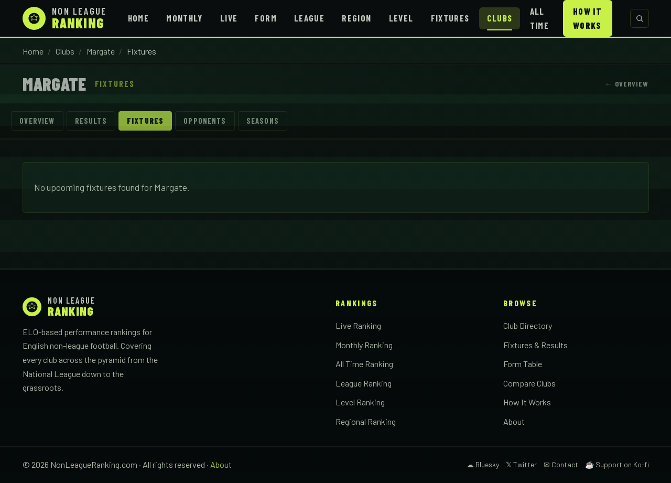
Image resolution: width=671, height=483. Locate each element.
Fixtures (450, 18)
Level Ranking (360, 402)
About (514, 421)
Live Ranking (358, 326)
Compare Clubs (529, 383)
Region (356, 18)
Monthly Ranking (364, 345)
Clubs (500, 18)
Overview (37, 120)
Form (265, 18)
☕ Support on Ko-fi (617, 464)
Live (228, 18)
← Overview (626, 83)
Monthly (184, 18)
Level (401, 18)
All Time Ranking (364, 364)
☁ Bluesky (483, 464)
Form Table (522, 364)
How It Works (587, 18)
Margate (100, 51)
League (309, 18)
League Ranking (364, 383)
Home (138, 18)
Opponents (206, 120)
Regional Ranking (366, 421)
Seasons (263, 120)
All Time (539, 18)
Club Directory (527, 326)
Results (91, 120)
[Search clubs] (639, 18)
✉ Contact (561, 464)
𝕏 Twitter (521, 464)
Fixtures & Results (535, 345)
